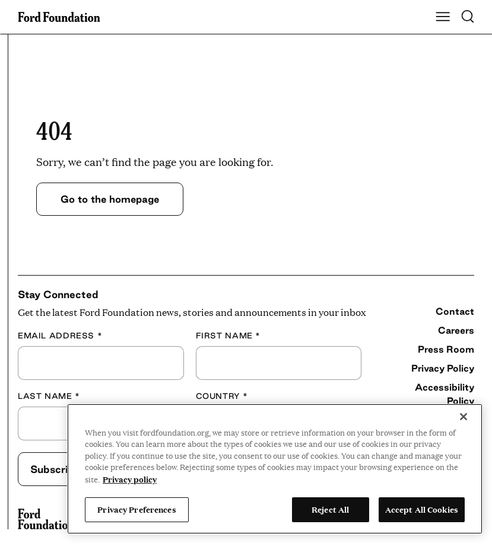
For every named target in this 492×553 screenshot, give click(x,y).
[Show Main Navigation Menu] (442, 17)
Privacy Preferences (136, 509)
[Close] (463, 417)
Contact (455, 311)
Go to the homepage (110, 198)
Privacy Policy (442, 368)
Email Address (60, 335)
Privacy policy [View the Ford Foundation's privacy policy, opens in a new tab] (130, 479)
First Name (228, 335)
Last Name (49, 396)
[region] (275, 469)
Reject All (330, 509)
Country (222, 396)
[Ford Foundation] (46, 519)
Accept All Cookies (421, 509)
